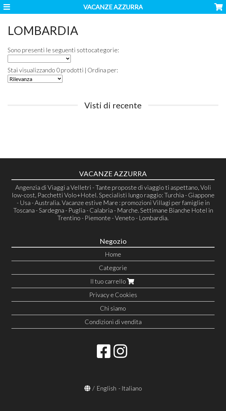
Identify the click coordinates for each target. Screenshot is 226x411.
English (106, 388)
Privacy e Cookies (113, 294)
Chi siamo (113, 308)
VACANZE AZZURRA (113, 7)
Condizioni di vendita (113, 321)
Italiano (132, 388)
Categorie (113, 267)
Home (113, 254)
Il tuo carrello (113, 281)
